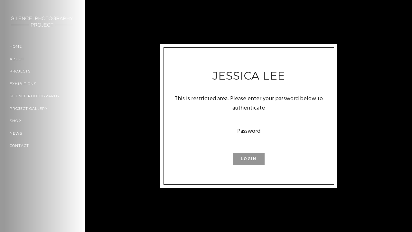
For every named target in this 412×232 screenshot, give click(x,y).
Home (16, 46)
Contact (19, 145)
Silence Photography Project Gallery (35, 102)
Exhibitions (23, 84)
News (16, 133)
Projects (20, 71)
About (17, 59)
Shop (15, 121)
